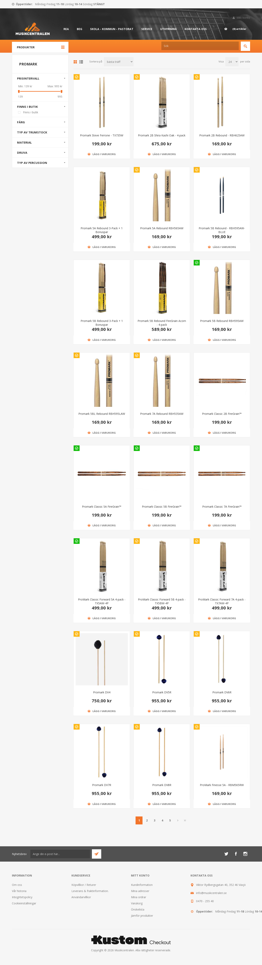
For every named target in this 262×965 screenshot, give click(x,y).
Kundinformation (142, 885)
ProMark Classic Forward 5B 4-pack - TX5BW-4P (162, 601)
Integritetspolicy (22, 897)
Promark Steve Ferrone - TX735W (101, 135)
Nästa (177, 820)
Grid (75, 61)
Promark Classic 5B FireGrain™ (161, 506)
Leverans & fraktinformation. (90, 891)
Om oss (17, 885)
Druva (22, 153)
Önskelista (137, 909)
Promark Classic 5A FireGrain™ (101, 506)
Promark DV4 (101, 692)
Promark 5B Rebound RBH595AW (222, 321)
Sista (185, 820)
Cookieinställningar (24, 903)
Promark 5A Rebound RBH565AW (161, 228)
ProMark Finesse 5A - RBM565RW (222, 785)
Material (24, 142)
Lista (81, 61)
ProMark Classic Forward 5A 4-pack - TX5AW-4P (101, 601)
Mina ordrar (138, 897)
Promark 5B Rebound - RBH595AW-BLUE (222, 230)
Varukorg (137, 903)
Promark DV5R (161, 692)
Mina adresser (140, 891)
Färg (21, 122)
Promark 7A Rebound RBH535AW (161, 414)
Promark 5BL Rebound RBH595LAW (101, 414)
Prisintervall (28, 78)
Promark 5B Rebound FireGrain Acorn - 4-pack (162, 323)
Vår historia (19, 891)
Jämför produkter (142, 915)
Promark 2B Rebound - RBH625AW (222, 135)
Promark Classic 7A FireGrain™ (222, 506)
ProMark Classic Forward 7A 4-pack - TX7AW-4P (222, 601)
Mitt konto (243, 17)
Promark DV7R (101, 785)
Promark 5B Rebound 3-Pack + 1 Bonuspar (102, 323)
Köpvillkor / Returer (83, 885)
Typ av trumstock (32, 132)
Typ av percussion (32, 163)
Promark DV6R (221, 692)
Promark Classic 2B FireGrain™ (222, 414)
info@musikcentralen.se (211, 893)
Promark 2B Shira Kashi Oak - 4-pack (161, 135)
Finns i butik (27, 107)
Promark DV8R (161, 785)
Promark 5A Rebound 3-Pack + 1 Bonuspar (102, 230)
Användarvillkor (81, 897)
